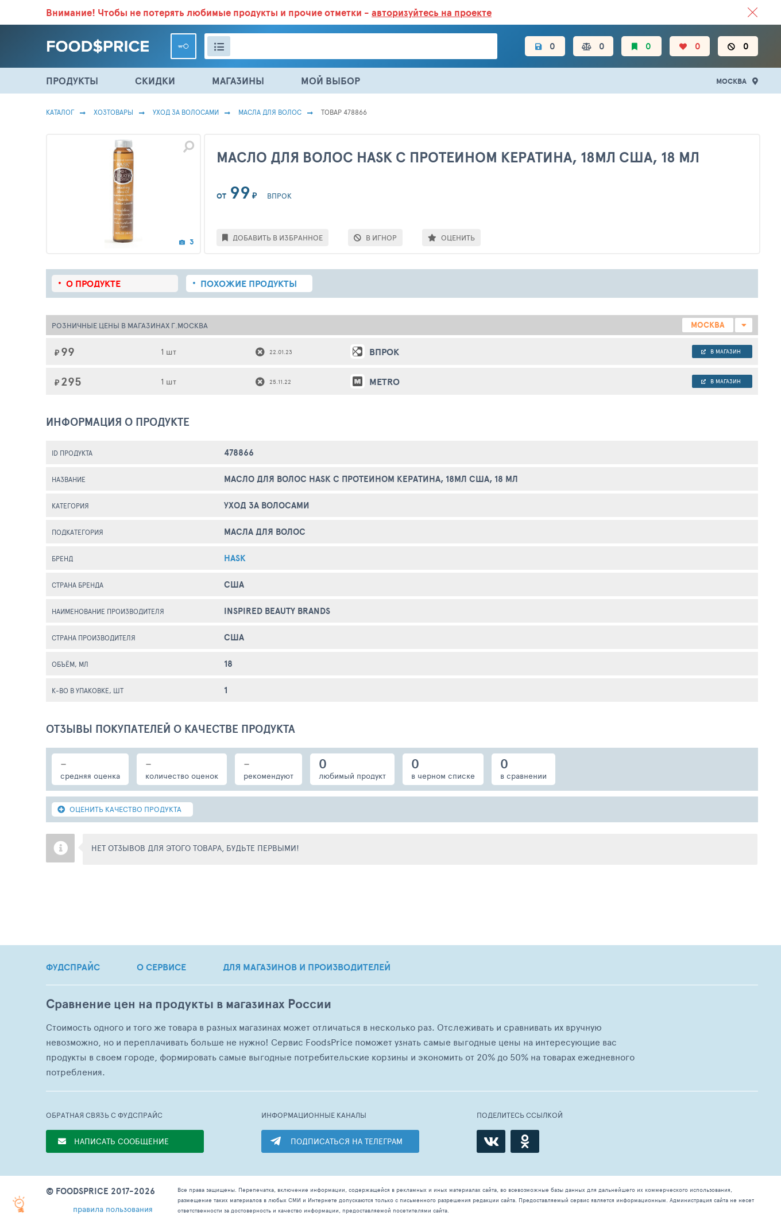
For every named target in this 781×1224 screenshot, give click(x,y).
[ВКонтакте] (491, 1141)
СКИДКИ (155, 80)
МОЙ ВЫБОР (330, 80)
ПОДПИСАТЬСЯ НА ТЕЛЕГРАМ (347, 1141)
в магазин (721, 351)
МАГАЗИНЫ (238, 80)
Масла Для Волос (269, 111)
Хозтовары (113, 111)
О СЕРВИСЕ (161, 967)
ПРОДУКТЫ (72, 80)
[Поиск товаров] (350, 46)
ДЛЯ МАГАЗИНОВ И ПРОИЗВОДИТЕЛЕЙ (306, 967)
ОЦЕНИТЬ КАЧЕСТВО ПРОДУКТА (119, 809)
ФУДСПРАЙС (73, 967)
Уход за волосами (186, 111)
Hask (235, 558)
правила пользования (113, 1208)
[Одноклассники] (525, 1141)
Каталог (60, 111)
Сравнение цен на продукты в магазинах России (188, 1004)
